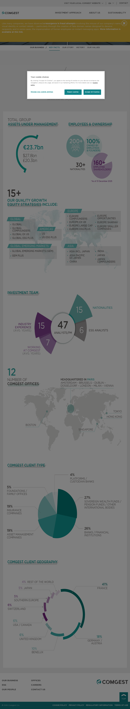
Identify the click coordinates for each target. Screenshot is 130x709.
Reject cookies (73, 92)
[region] (66, 85)
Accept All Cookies (92, 92)
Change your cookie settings (42, 92)
